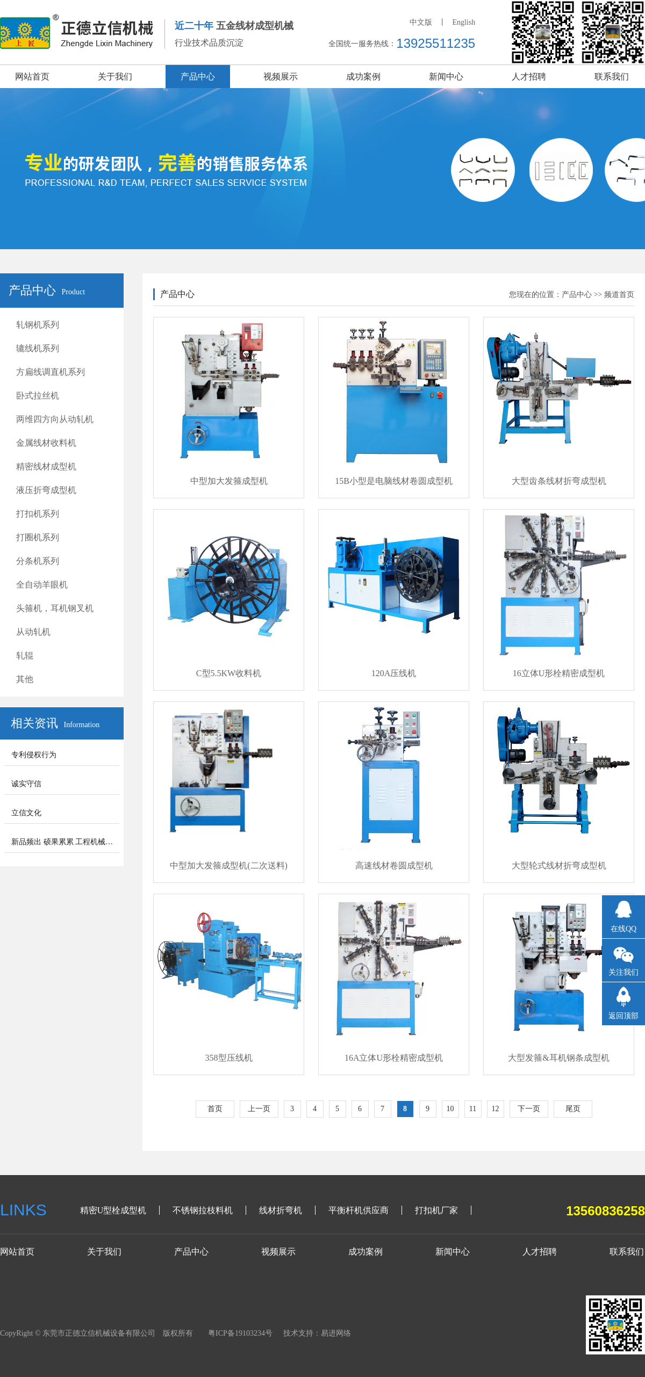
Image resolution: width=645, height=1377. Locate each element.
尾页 (572, 1109)
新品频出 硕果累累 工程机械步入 (65, 842)
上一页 (259, 1109)
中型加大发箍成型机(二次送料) (229, 865)
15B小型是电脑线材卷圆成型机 (394, 480)
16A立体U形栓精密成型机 (394, 1057)
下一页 (529, 1109)
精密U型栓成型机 (113, 1210)
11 (472, 1109)
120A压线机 (394, 673)
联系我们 (611, 76)
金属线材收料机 (46, 442)
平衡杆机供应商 (358, 1210)
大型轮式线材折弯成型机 (559, 865)
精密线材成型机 (46, 466)
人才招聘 (529, 76)
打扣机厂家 (436, 1210)
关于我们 (115, 76)
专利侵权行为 (33, 755)
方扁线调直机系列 (50, 371)
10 (450, 1109)
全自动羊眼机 (42, 584)
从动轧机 (33, 631)
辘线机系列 (37, 348)
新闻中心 (446, 76)
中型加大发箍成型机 (229, 480)
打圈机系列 (37, 537)
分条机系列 (37, 561)
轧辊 (24, 655)
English (463, 22)
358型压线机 (229, 1057)
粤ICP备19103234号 (240, 1333)
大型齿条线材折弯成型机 (559, 480)
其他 (24, 679)
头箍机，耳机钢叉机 (55, 608)
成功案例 (363, 76)
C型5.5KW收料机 (228, 673)
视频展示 (280, 76)
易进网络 (336, 1333)
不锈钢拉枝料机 (203, 1210)
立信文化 (26, 813)
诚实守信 (26, 784)
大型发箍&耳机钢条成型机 (558, 1057)
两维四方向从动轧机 (55, 419)
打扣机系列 (37, 513)
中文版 (421, 22)
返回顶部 (623, 1016)
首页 (215, 1109)
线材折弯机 (280, 1210)
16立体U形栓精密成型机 (559, 673)
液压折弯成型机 (46, 490)
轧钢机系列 (37, 324)
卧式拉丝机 (37, 395)
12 (495, 1109)
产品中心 (198, 76)
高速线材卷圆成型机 (394, 865)
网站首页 (32, 76)
